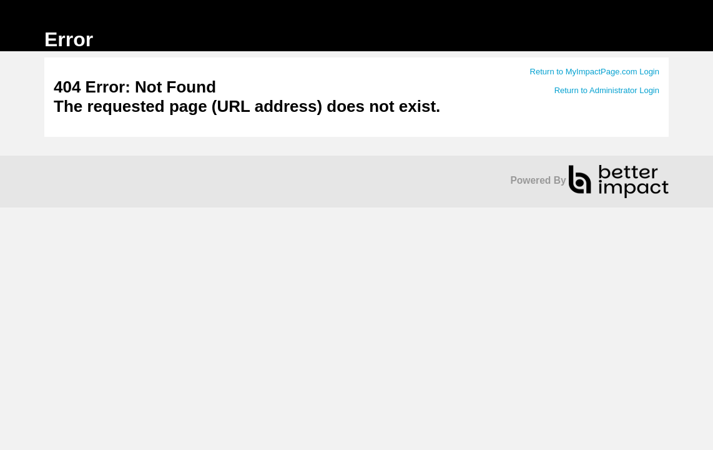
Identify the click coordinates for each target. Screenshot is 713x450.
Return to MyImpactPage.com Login (594, 71)
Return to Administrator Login (606, 90)
